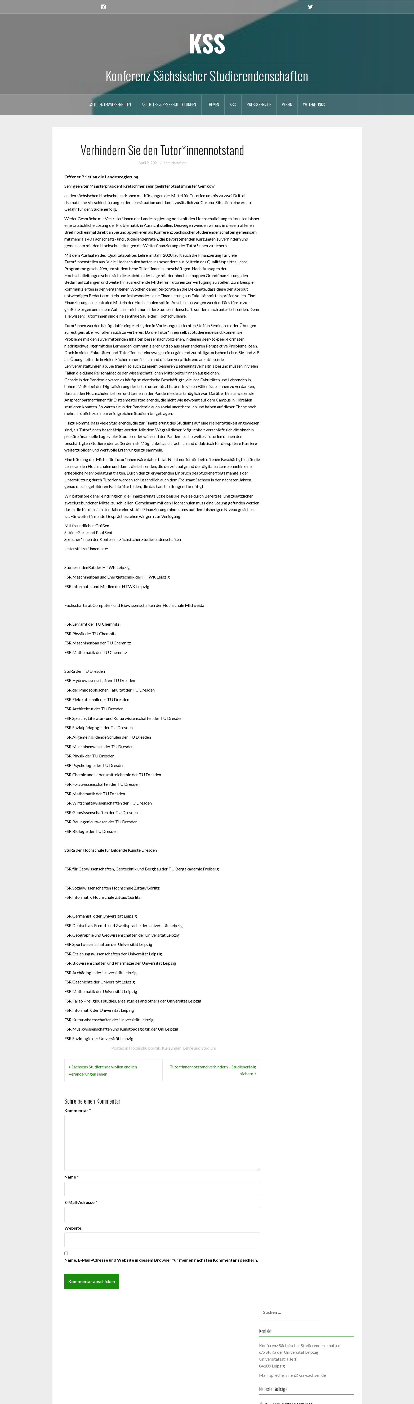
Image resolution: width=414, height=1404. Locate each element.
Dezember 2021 (295, 638)
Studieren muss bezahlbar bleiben (311, 283)
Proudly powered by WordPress (85, 1396)
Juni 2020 (289, 773)
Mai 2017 (289, 987)
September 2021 (295, 662)
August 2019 (292, 852)
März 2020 (290, 797)
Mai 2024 (289, 408)
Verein (287, 104)
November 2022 (295, 551)
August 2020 (292, 757)
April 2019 (290, 876)
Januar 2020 (291, 813)
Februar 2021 (292, 717)
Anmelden (74, 1353)
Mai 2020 (289, 781)
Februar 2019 (292, 892)
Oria (136, 1396)
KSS (207, 42)
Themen (213, 104)
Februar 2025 (292, 360)
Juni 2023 (289, 495)
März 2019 (290, 884)
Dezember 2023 (295, 447)
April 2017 (290, 995)
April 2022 (290, 606)
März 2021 (290, 709)
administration (175, 163)
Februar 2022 (292, 622)
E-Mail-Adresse (80, 1202)
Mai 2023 (289, 503)
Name (71, 1176)
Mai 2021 (289, 694)
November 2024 (295, 376)
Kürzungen (171, 1047)
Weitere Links (314, 104)
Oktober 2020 (293, 749)
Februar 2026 (292, 320)
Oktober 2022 (293, 559)
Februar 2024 (292, 432)
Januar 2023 (291, 535)
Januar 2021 (291, 725)
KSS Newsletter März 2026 (305, 244)
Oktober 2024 (293, 384)
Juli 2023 (288, 487)
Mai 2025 (289, 344)
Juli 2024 (288, 400)
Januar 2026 (291, 328)
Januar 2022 (291, 630)
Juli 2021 (288, 678)
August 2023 (292, 479)
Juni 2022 (289, 590)
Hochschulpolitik (144, 1047)
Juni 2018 (289, 932)
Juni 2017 (289, 979)
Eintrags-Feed (78, 1361)
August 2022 (292, 574)
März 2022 (290, 614)
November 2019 (295, 829)
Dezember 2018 (295, 900)
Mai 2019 (289, 868)
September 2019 (295, 844)
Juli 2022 (288, 582)
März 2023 (290, 519)
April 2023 (290, 511)
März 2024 (290, 424)
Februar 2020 (292, 805)
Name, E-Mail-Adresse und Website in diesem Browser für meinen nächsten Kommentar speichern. (161, 1259)
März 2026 (290, 312)
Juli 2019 (288, 860)
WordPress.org (79, 1377)
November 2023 (295, 455)
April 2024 (290, 416)
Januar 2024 (291, 440)
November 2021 (295, 646)
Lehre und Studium (199, 1047)
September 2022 (295, 567)
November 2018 (295, 908)
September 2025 (295, 336)
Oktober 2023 (293, 463)
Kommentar (77, 1110)
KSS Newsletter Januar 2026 (306, 260)
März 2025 (290, 352)
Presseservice (259, 104)
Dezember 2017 (295, 956)
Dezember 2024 (295, 368)
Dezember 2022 (295, 543)
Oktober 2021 (293, 654)
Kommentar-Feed (81, 1369)
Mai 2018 (289, 940)
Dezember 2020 (295, 733)
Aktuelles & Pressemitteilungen (169, 104)
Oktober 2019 (293, 836)
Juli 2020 (288, 765)
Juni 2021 (289, 686)
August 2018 (292, 924)
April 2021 (290, 702)
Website (72, 1227)
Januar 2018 (291, 948)
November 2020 (295, 741)
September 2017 (295, 971)
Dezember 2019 (295, 821)
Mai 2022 (289, 598)
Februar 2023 (292, 527)
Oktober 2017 (293, 964)
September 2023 (295, 471)
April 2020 (290, 789)
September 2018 (295, 916)
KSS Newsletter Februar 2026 (307, 252)
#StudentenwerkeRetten (110, 104)
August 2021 (292, 670)
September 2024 (295, 392)
